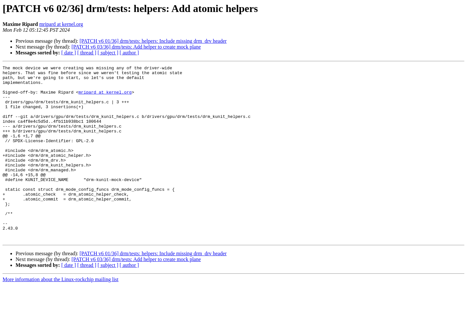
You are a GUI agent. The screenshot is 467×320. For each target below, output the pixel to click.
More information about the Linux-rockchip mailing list (60, 314)
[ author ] (129, 52)
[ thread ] (86, 52)
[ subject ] (108, 52)
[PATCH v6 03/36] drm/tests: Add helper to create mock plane (136, 47)
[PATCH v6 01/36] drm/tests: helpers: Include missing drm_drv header (153, 41)
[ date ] (68, 52)
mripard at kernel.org (61, 24)
